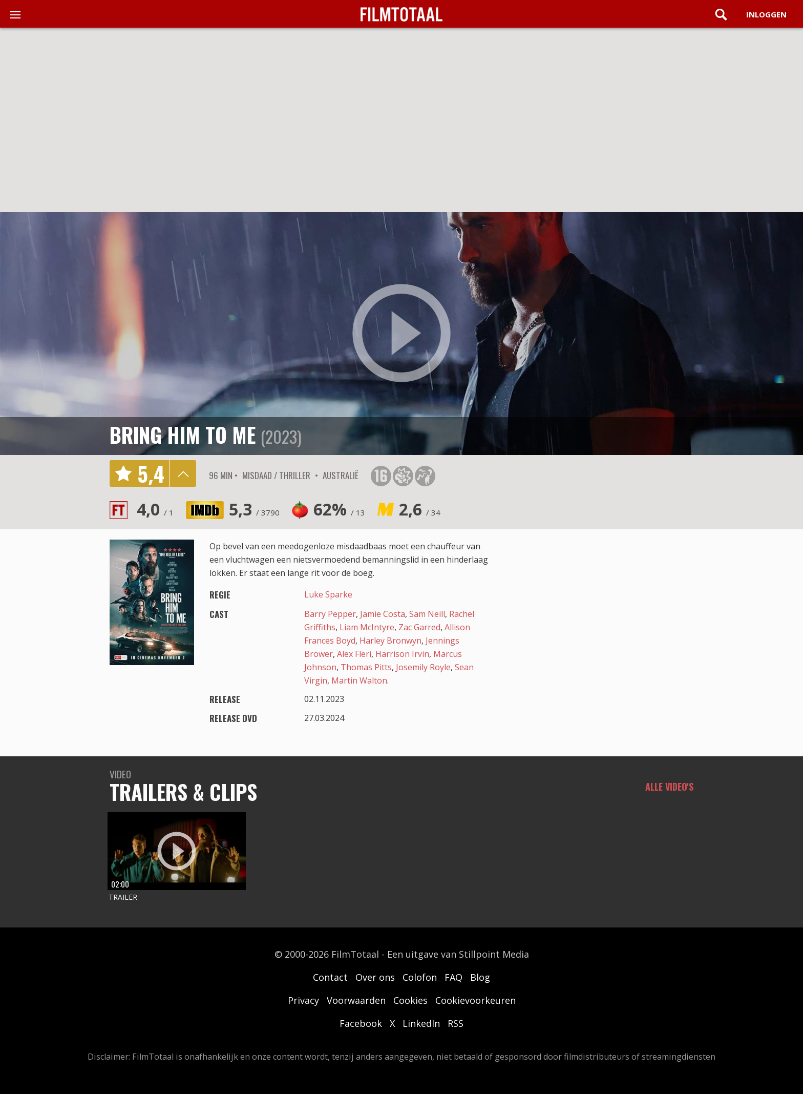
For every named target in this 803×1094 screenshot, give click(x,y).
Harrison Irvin (402, 653)
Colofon (420, 977)
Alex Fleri (354, 653)
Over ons (375, 977)
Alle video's (669, 786)
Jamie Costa (382, 614)
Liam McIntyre (367, 627)
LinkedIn (421, 1023)
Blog (480, 977)
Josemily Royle (423, 667)
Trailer (123, 897)
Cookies (410, 1000)
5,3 (254, 509)
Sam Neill (427, 614)
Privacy (303, 1000)
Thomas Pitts (366, 667)
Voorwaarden (356, 1000)
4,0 (155, 509)
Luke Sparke (328, 594)
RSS (455, 1023)
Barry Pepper (330, 614)
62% (339, 509)
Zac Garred (419, 627)
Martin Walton (359, 680)
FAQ (453, 977)
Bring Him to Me (183, 434)
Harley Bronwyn (390, 640)
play (401, 334)
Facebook (361, 1023)
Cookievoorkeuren (475, 1000)
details (183, 473)
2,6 (419, 509)
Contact (330, 977)
